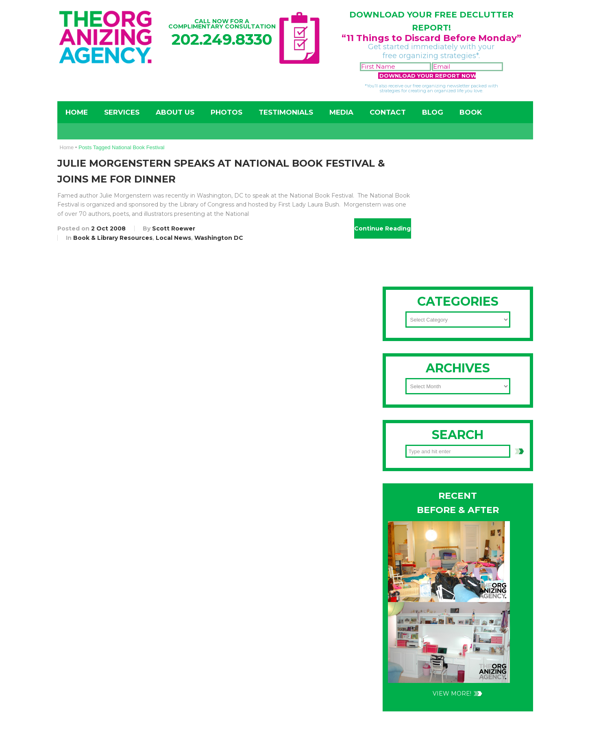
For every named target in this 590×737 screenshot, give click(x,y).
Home (76, 112)
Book (470, 112)
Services (121, 112)
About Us (175, 112)
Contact (388, 112)
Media (341, 112)
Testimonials (286, 112)
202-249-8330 (431, 371)
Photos (226, 112)
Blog (432, 112)
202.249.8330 (222, 39)
